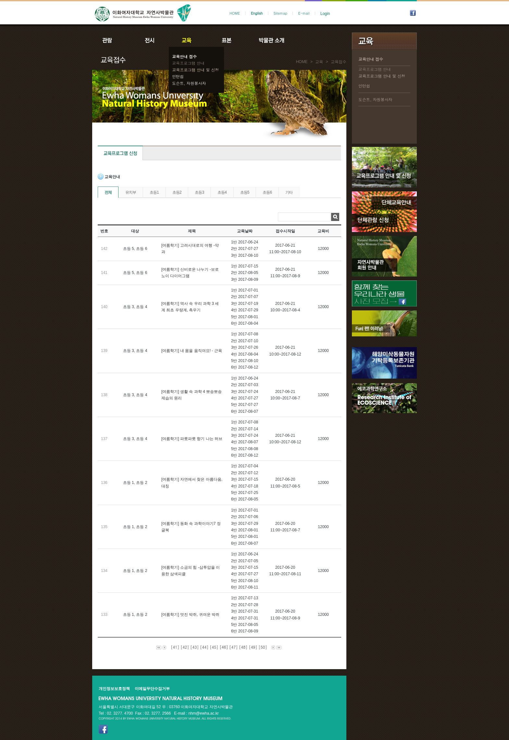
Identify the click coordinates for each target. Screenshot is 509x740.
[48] (243, 647)
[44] (204, 647)
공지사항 (315, 40)
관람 (111, 40)
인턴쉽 (178, 76)
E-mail (304, 13)
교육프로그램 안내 (188, 63)
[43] (194, 647)
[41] (175, 647)
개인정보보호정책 (114, 688)
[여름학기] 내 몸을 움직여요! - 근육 (191, 350)
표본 (226, 40)
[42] (184, 647)
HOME (235, 13)
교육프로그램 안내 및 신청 (195, 69)
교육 (188, 40)
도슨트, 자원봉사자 (189, 83)
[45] (214, 647)
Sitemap (280, 13)
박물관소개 (271, 40)
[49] (253, 647)
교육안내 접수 (184, 56)
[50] (262, 647)
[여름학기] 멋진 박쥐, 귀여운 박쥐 (190, 614)
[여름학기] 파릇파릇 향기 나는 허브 (191, 438)
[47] (233, 647)
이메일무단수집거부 (152, 688)
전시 (149, 40)
